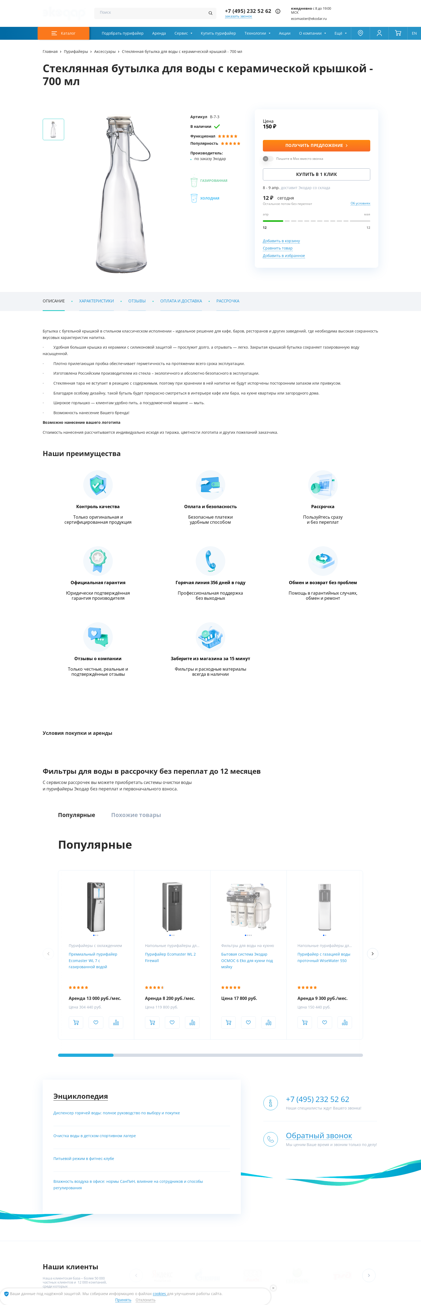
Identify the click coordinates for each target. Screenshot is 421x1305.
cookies (160, 1294)
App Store (61, 1252)
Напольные (293, 1186)
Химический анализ (361, 1186)
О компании (310, 33)
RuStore (161, 1252)
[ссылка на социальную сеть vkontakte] (306, 1299)
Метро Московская (165, 1117)
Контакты (51, 1216)
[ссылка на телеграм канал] (172, 1082)
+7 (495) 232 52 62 (248, 11)
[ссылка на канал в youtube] (319, 1299)
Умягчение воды (115, 1206)
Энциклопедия (80, 821)
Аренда (159, 33)
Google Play (94, 1252)
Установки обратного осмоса (219, 1186)
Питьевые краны (297, 1216)
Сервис (181, 33)
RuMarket (191, 1252)
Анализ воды (354, 1176)
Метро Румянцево (67, 1117)
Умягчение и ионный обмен (219, 1216)
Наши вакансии (56, 1196)
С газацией (292, 1206)
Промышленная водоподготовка (223, 1176)
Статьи (48, 1206)
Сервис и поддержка (361, 1196)
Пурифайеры (294, 1176)
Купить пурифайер (218, 33)
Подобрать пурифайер (123, 33)
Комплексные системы (120, 1176)
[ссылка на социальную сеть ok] (345, 1299)
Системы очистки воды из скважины (131, 1216)
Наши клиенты (70, 992)
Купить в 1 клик (316, 174)
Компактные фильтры (120, 1186)
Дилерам (351, 1206)
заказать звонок (238, 16)
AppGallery (129, 1252)
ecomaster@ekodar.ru (309, 19)
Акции (285, 33)
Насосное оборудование (216, 1206)
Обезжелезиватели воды (122, 1196)
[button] (369, 1000)
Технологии (255, 33)
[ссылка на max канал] (183, 1082)
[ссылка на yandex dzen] (359, 1299)
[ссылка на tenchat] (372, 1299)
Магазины (51, 1186)
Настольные (293, 1196)
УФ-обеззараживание (213, 1196)
